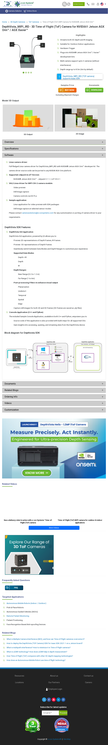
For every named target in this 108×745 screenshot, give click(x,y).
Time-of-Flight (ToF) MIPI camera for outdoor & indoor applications (80, 521)
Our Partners (54, 682)
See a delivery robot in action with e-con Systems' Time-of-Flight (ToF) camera (28, 521)
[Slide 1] (23, 72)
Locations (19, 682)
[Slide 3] (28, 72)
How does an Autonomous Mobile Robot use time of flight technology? (36, 660)
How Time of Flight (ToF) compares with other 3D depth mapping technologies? (40, 656)
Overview (9, 142)
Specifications (11, 148)
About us (54, 676)
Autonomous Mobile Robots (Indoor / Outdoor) (26, 603)
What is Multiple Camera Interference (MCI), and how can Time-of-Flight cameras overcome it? (46, 639)
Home (4, 22)
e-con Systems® (54, 739)
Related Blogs (11, 390)
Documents (10, 383)
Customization (11, 409)
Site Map (67, 739)
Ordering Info (10, 396)
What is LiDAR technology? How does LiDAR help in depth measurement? (37, 652)
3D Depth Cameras (17, 22)
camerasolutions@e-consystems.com (37, 213)
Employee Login (54, 689)
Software (9, 155)
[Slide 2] (26, 72)
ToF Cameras (34, 22)
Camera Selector (13, 11)
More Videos (54, 528)
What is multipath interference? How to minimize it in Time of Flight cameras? (39, 647)
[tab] (54, 142)
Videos (8, 403)
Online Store (30, 11)
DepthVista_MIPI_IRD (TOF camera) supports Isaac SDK (78, 77)
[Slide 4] (31, 72)
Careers (88, 682)
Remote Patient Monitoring (18, 616)
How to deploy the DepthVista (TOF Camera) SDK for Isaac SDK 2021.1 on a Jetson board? (45, 643)
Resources (19, 676)
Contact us (88, 676)
